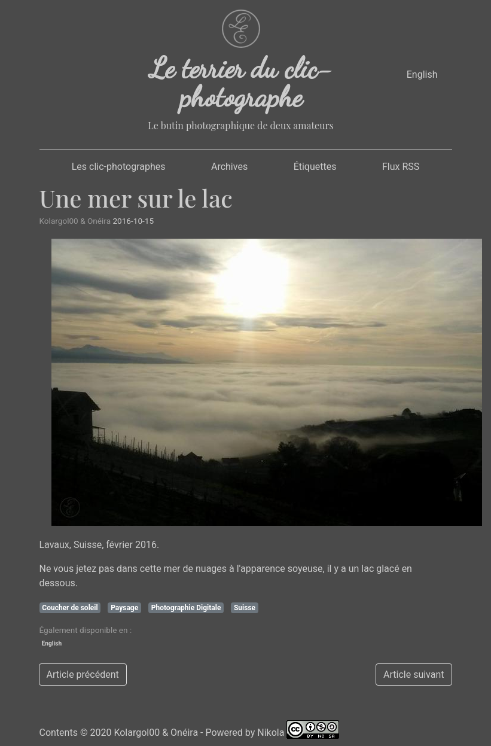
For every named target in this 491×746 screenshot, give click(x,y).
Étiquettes (315, 166)
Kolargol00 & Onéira (156, 732)
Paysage (124, 608)
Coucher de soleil (69, 608)
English (422, 74)
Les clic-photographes (119, 166)
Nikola (270, 732)
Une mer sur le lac (136, 198)
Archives (229, 166)
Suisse (244, 608)
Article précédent (83, 674)
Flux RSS (400, 166)
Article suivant (413, 674)
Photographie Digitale (186, 608)
